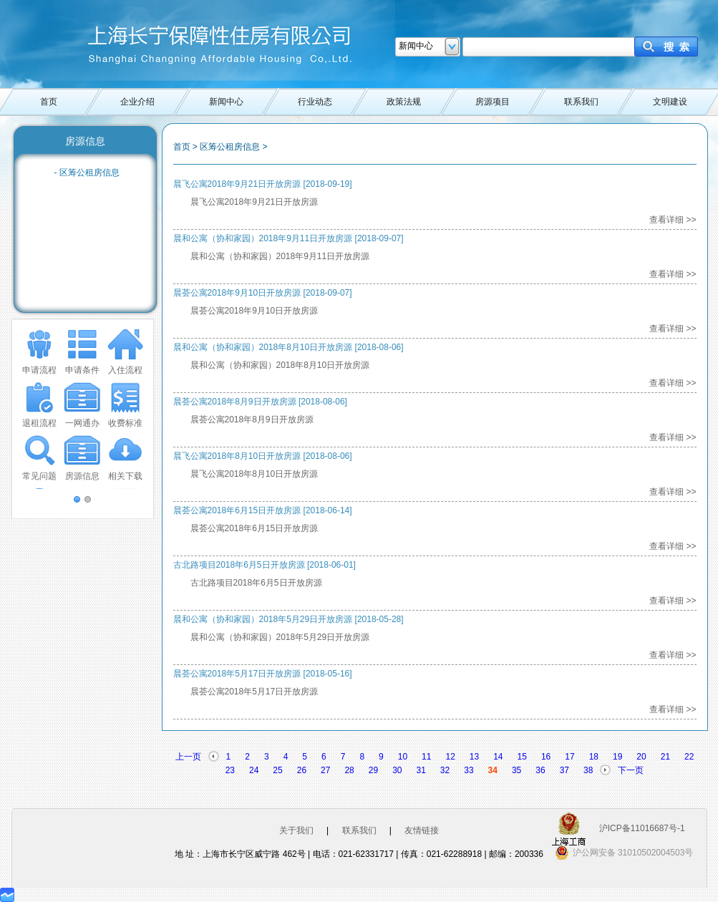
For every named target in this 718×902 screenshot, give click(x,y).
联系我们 (581, 102)
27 (325, 770)
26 (301, 770)
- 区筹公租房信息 (87, 173)
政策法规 (404, 102)
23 (230, 770)
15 (522, 757)
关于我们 (296, 830)
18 (593, 757)
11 (426, 757)
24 (253, 770)
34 (493, 770)
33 (468, 770)
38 (588, 770)
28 (349, 770)
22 (689, 757)
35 (516, 770)
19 (617, 757)
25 (277, 770)
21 (665, 757)
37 (564, 770)
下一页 (631, 770)
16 (545, 757)
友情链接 (421, 830)
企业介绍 (137, 102)
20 (641, 757)
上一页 (188, 757)
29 (373, 770)
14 (498, 757)
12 (450, 757)
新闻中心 (226, 102)
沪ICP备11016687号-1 (642, 828)
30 (397, 770)
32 (445, 770)
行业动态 (315, 102)
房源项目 (492, 102)
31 (421, 770)
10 (402, 757)
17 (569, 757)
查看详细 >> (672, 220)
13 (474, 757)
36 (540, 770)
